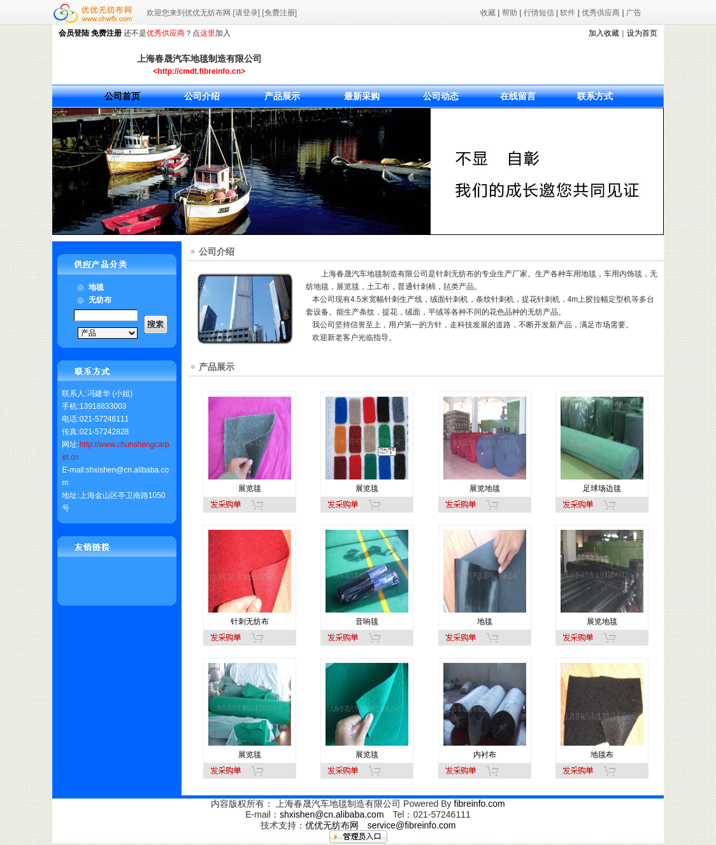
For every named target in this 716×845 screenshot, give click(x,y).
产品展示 (282, 96)
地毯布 (602, 754)
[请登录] (246, 12)
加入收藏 (604, 33)
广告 (633, 12)
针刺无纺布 (250, 621)
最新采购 (362, 96)
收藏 (488, 12)
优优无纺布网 (332, 825)
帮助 (509, 12)
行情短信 (539, 12)
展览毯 (249, 488)
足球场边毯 (602, 488)
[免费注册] (279, 12)
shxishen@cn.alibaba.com (332, 814)
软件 (567, 12)
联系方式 (595, 96)
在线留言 (518, 96)
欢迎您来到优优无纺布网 (189, 12)
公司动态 (441, 96)
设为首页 (642, 33)
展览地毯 (484, 488)
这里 (207, 33)
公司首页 (122, 96)
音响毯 (366, 621)
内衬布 (484, 754)
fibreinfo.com (479, 804)
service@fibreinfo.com (412, 825)
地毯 (484, 621)
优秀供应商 (601, 12)
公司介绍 (202, 96)
